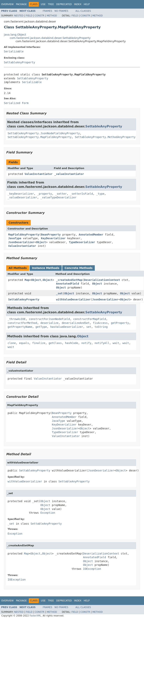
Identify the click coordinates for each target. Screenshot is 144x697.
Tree (51, 4)
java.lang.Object (15, 34)
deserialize (49, 322)
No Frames (61, 11)
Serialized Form (16, 103)
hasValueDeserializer (66, 326)
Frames (47, 11)
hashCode (71, 343)
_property (44, 193)
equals (24, 343)
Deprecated (64, 4)
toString (101, 326)
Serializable (14, 51)
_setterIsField (81, 193)
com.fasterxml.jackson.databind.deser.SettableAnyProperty (50, 37)
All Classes (83, 11)
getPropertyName (20, 326)
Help (87, 4)
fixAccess (100, 322)
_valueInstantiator (69, 174)
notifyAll (102, 343)
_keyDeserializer (21, 193)
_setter (61, 193)
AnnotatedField (67, 283)
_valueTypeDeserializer (58, 197)
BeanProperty (51, 234)
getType (41, 326)
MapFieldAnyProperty (23, 234)
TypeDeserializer (82, 242)
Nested (18, 15)
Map (27, 279)
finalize (38, 343)
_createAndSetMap (69, 279)
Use (43, 4)
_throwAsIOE (17, 319)
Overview (7, 4)
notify (86, 343)
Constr (39, 15)
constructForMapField (89, 319)
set (88, 326)
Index (78, 4)
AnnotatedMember (91, 234)
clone (12, 343)
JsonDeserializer (21, 242)
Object (41, 242)
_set (59, 293)
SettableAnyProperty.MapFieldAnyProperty (40, 137)
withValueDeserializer (73, 299)
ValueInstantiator (38, 174)
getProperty (120, 322)
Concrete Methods (79, 268)
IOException (92, 568)
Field (29, 15)
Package (21, 4)
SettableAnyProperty (19, 62)
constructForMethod (22, 322)
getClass (55, 343)
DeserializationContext (102, 279)
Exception (47, 512)
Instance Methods (45, 268)
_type (100, 193)
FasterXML (35, 615)
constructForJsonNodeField (49, 319)
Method (52, 15)
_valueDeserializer (22, 197)
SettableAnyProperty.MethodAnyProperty (105, 137)
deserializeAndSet (76, 322)
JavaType (14, 238)
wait (116, 343)
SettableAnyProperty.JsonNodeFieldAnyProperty (44, 133)
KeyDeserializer (53, 238)
